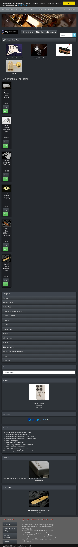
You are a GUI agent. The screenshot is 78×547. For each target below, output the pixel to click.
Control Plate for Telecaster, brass (39, 510)
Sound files (6, 360)
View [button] (5, 107)
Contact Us (7, 542)
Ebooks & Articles (8, 347)
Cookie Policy (22, 5)
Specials (6, 380)
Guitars (5, 298)
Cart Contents (28, 32)
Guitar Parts (15, 40)
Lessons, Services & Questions (13, 351)
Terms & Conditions (7, 536)
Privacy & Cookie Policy (9, 530)
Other (5, 324)
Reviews (6, 458)
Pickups (6, 320)
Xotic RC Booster (39, 403)
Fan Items (6, 342)
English (49, 9)
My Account (51, 32)
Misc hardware (7, 338)
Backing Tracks (8, 302)
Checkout (40, 32)
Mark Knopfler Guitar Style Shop (15, 9)
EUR (39, 9)
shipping (29, 529)
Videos (5, 356)
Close (69, 3)
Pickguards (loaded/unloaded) (13, 311)
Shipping (7, 524)
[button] (7, 20)
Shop (8, 40)
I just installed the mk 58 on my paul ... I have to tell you (20, 478)
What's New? (7, 487)
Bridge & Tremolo (9, 316)
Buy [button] (5, 111)
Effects (5, 333)
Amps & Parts (7, 329)
